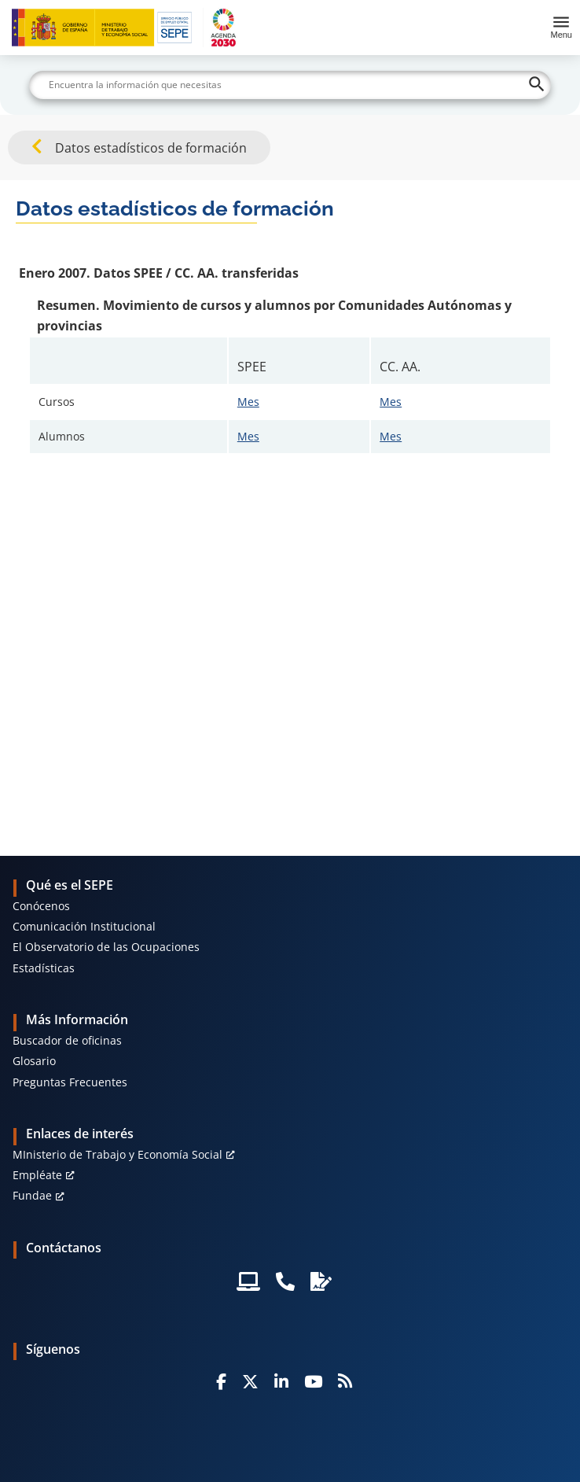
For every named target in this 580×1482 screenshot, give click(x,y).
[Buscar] (290, 85)
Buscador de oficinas (67, 1040)
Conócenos (41, 905)
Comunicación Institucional (84, 926)
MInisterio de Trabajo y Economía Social (117, 1154)
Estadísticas (44, 967)
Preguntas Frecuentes (70, 1082)
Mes (248, 401)
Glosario (34, 1060)
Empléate (37, 1174)
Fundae (32, 1195)
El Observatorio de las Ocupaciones (106, 946)
